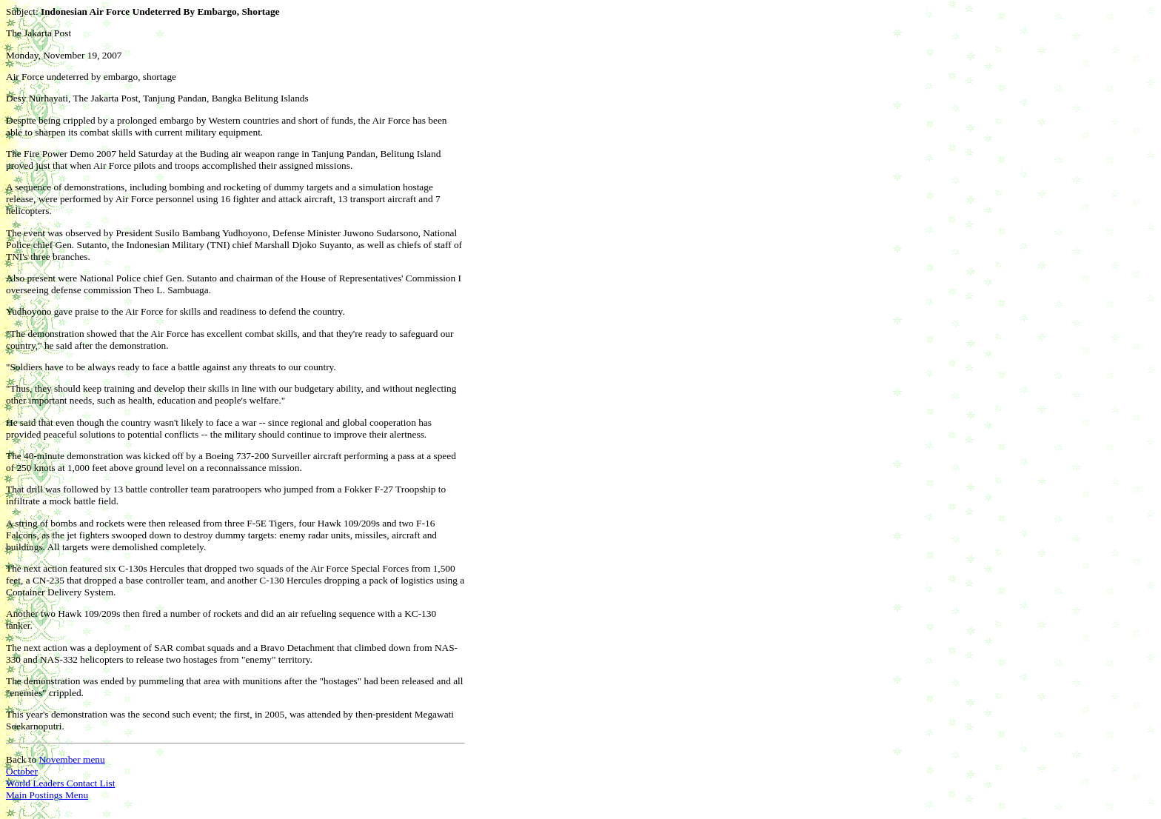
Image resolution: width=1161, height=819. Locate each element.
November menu (71, 759)
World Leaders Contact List (60, 783)
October (22, 771)
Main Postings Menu (47, 794)
